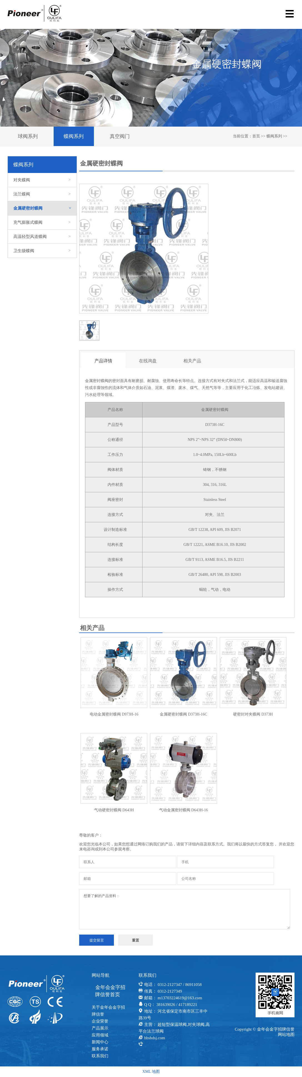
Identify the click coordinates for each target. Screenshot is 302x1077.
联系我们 (100, 1056)
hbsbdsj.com (154, 1038)
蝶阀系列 (74, 136)
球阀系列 (28, 136)
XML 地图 (150, 1072)
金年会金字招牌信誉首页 (110, 991)
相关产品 (192, 360)
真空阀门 (120, 136)
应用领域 (100, 1035)
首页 (256, 136)
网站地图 (286, 1034)
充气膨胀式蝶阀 (42, 222)
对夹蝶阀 (42, 180)
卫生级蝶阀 (42, 251)
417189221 (187, 1004)
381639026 (165, 1004)
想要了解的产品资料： (184, 909)
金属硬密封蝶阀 (45, 208)
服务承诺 (100, 1049)
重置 (135, 940)
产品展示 (100, 1028)
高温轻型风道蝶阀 (42, 236)
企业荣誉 (100, 1021)
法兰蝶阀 (42, 194)
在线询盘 (148, 360)
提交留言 (96, 940)
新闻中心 (100, 1042)
